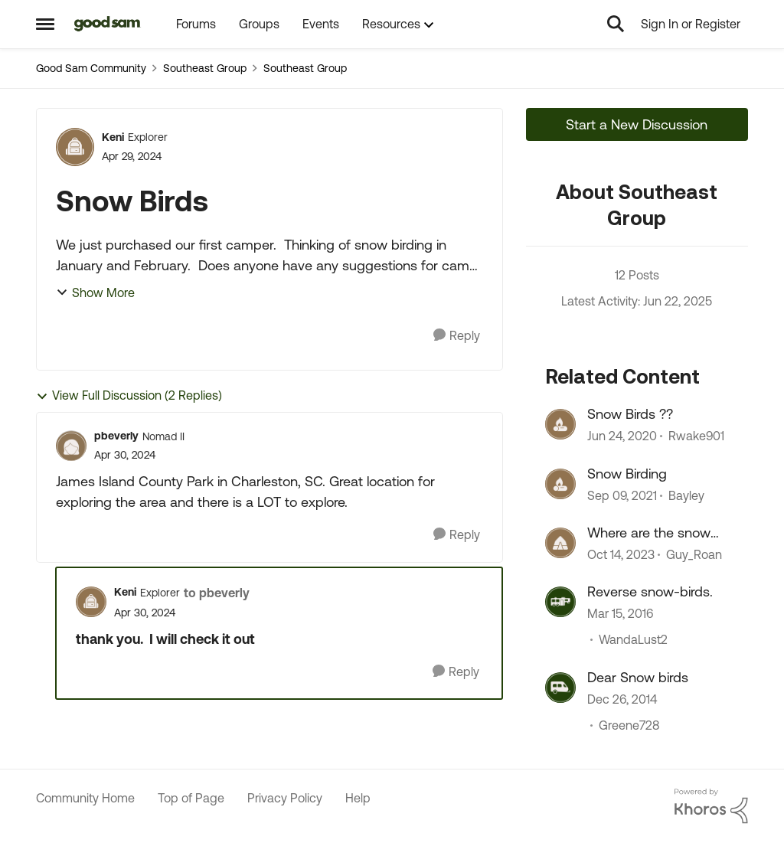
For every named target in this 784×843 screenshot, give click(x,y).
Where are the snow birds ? (648, 532)
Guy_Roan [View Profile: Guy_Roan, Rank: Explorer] (694, 554)
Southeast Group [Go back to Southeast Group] (205, 68)
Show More (95, 292)
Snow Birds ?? (630, 414)
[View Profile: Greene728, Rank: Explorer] (560, 687)
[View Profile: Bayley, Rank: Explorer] (560, 484)
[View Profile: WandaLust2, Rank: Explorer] (560, 602)
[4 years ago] (622, 495)
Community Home (85, 798)
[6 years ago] (622, 436)
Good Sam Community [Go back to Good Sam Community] (91, 68)
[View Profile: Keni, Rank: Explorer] (75, 147)
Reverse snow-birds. (650, 591)
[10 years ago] (620, 614)
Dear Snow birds (637, 677)
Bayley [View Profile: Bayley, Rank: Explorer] (686, 495)
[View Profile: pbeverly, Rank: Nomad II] (71, 445)
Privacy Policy (284, 798)
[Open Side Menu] (45, 23)
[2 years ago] (621, 554)
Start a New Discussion (636, 124)
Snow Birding (627, 474)
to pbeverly (217, 593)
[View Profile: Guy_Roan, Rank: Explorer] (560, 543)
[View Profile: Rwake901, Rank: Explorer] (560, 424)
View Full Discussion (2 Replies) (129, 395)
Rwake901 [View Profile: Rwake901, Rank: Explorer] (696, 436)
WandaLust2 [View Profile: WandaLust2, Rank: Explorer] (633, 640)
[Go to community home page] (107, 23)
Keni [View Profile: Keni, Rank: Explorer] (113, 137)
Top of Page (191, 798)
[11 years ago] (622, 699)
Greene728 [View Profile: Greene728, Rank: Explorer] (629, 725)
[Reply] (456, 336)
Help (358, 798)
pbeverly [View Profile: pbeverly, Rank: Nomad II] (116, 436)
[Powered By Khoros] (711, 806)
